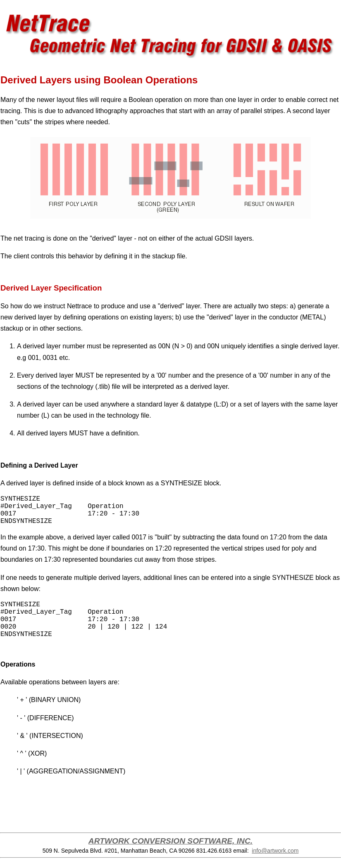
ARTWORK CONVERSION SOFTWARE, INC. (170, 841)
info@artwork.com (275, 850)
